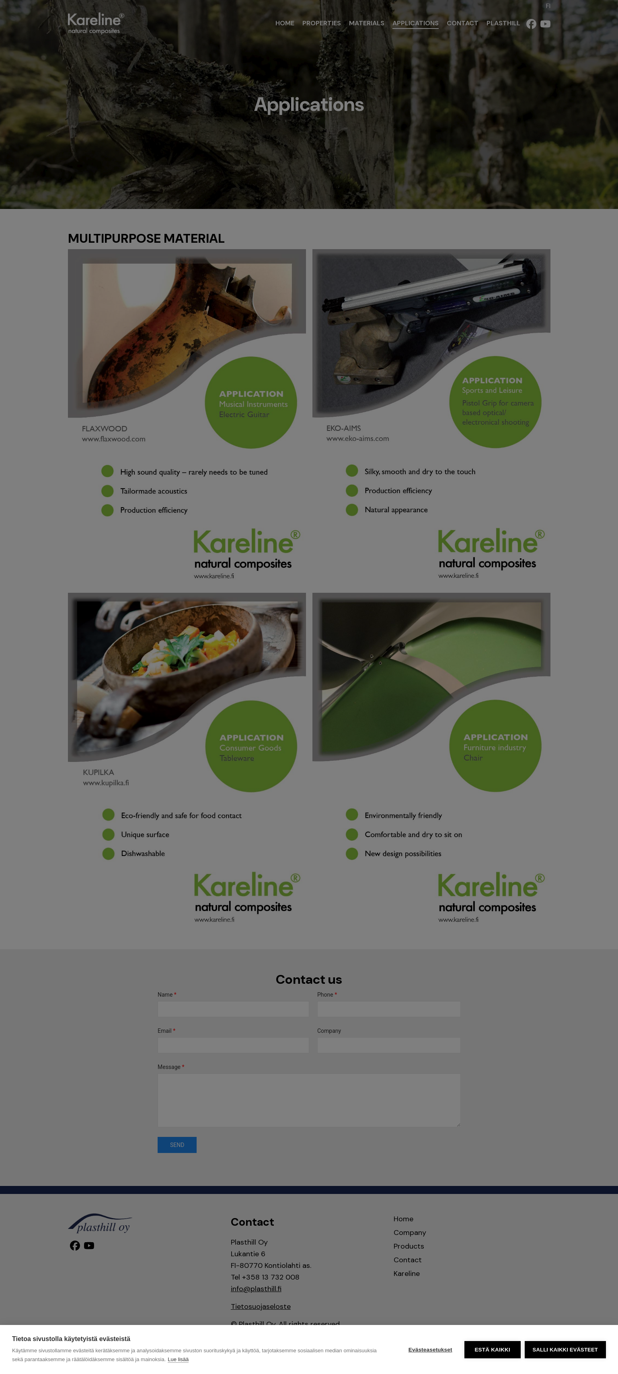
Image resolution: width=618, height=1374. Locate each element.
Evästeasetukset (430, 1350)
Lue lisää (178, 1359)
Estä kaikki (492, 1350)
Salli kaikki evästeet (565, 1350)
